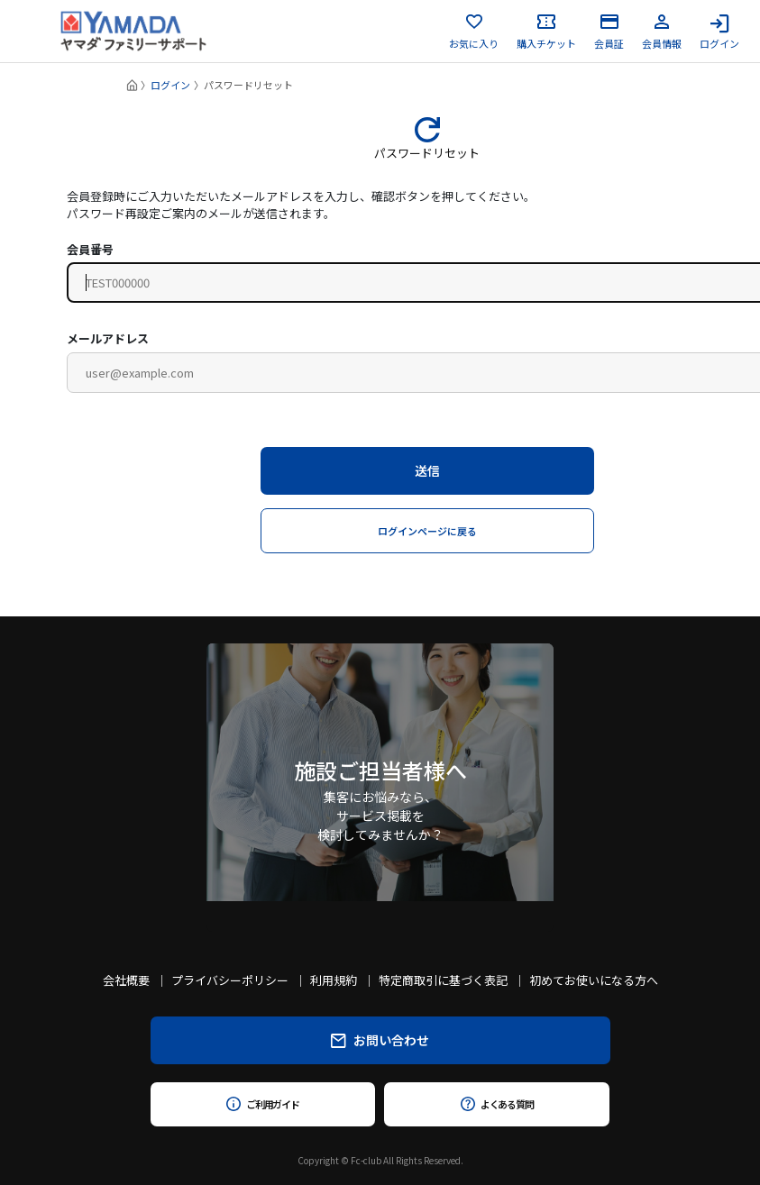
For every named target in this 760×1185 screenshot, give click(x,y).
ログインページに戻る (427, 531)
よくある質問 (497, 1104)
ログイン (719, 31)
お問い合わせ (380, 1040)
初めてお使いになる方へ (593, 980)
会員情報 (662, 31)
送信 (427, 470)
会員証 (609, 31)
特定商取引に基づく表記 (443, 980)
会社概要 (126, 980)
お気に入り (474, 31)
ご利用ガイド (262, 1104)
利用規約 (333, 980)
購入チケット (546, 31)
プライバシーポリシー (229, 980)
